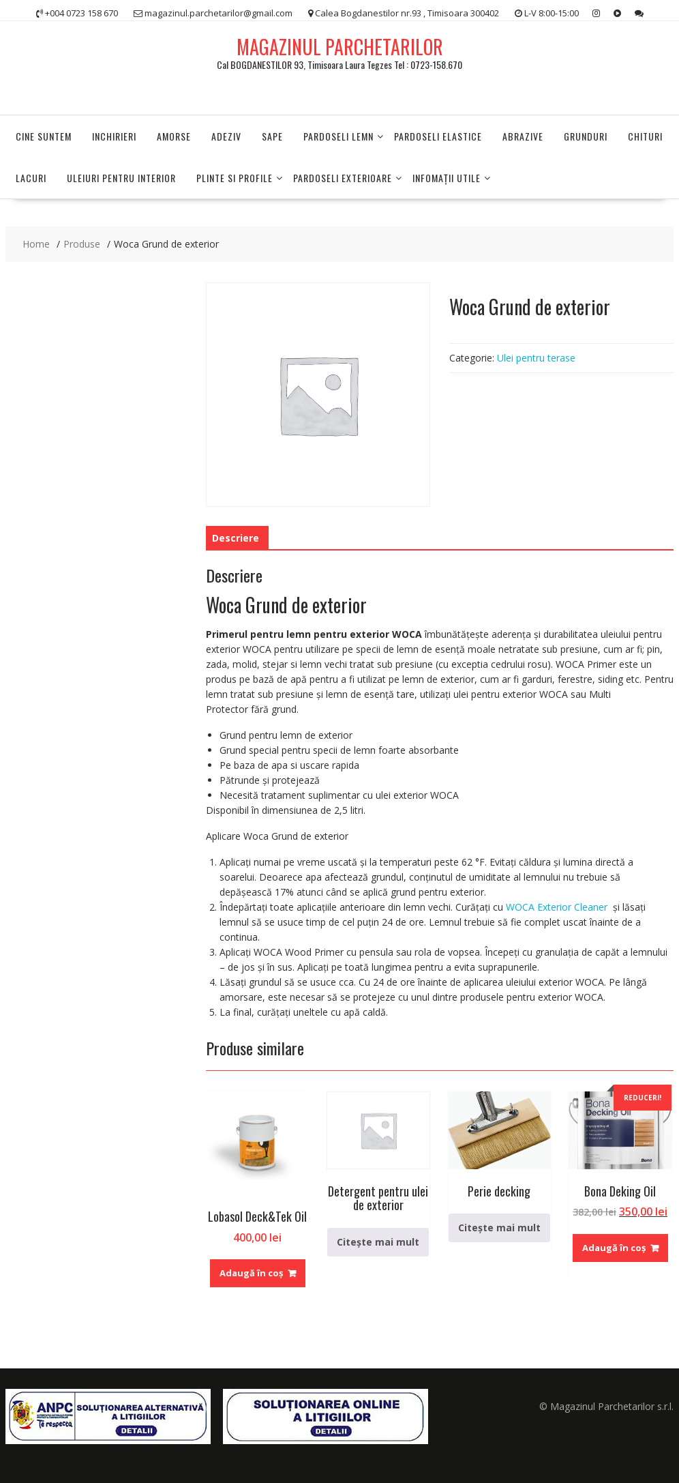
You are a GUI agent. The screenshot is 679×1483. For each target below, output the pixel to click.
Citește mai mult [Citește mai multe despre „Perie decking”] (499, 1227)
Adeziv (226, 136)
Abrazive (522, 136)
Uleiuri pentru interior (121, 178)
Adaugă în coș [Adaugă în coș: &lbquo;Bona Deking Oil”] (614, 1248)
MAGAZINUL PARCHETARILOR (340, 47)
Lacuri (31, 178)
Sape (272, 136)
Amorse (174, 136)
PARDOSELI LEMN (338, 136)
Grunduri (585, 136)
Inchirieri (114, 136)
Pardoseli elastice (438, 136)
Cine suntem (44, 136)
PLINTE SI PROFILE (234, 178)
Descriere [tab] (235, 537)
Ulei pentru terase (536, 357)
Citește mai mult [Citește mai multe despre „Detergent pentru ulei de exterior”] (378, 1241)
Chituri (645, 136)
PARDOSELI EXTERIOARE (342, 178)
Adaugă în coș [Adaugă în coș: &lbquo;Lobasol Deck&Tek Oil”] (251, 1273)
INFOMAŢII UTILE (446, 178)
